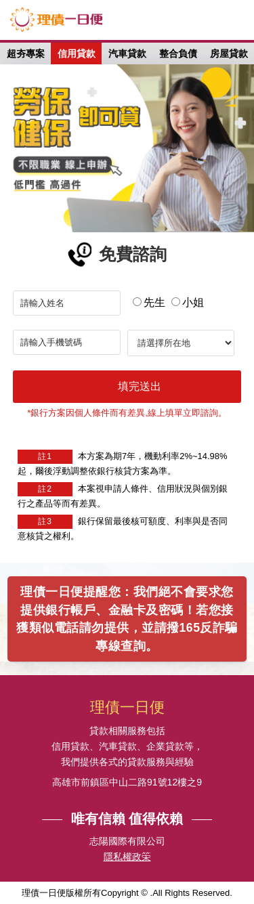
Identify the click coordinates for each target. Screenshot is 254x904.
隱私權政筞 (127, 857)
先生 (149, 302)
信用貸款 (77, 53)
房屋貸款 (229, 53)
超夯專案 (26, 53)
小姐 (187, 302)
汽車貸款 (127, 53)
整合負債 (178, 53)
